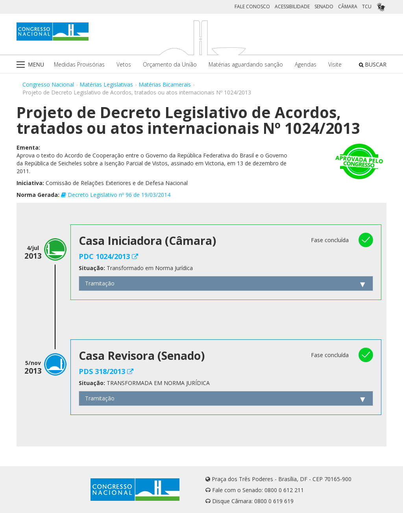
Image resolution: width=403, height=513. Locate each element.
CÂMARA (347, 6)
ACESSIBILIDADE (292, 6)
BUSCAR (372, 64)
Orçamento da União (170, 64)
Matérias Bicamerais (165, 84)
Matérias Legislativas (106, 84)
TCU (367, 6)
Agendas (305, 64)
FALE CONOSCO (252, 6)
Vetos (123, 64)
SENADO (323, 6)
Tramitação (100, 283)
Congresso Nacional (48, 84)
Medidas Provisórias (79, 64)
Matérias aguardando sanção (246, 64)
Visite (335, 64)
